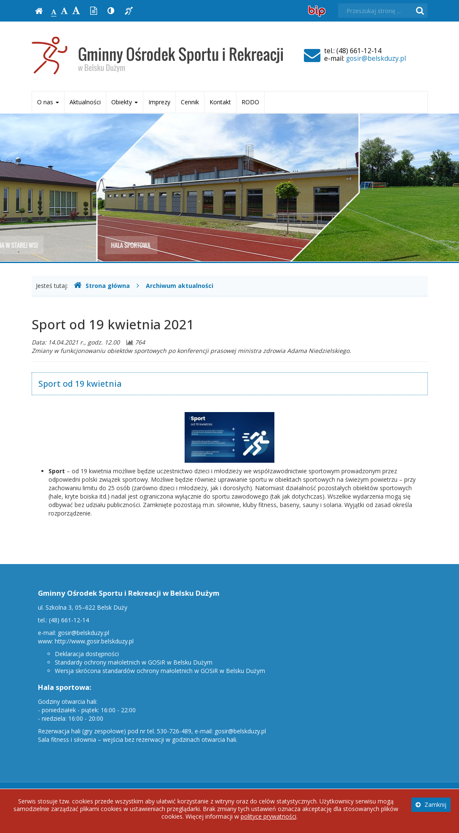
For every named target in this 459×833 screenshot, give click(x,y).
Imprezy (159, 102)
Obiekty (124, 102)
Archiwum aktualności (179, 286)
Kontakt (220, 102)
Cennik (190, 102)
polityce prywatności (268, 816)
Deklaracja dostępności (87, 654)
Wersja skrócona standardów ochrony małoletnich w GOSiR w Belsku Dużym (160, 671)
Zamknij (431, 804)
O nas (48, 102)
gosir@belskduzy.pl (376, 58)
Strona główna (102, 286)
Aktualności (85, 102)
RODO (250, 102)
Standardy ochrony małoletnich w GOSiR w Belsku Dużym (133, 662)
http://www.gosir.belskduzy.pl (94, 641)
